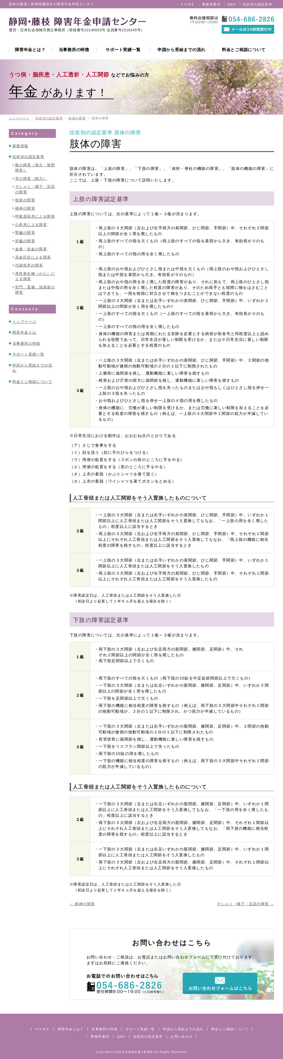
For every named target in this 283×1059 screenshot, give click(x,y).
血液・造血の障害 (31, 249)
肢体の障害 (127, 132)
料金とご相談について (244, 50)
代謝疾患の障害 (29, 265)
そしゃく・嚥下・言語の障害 (245, 904)
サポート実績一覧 (123, 50)
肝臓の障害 (25, 241)
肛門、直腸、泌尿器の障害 (35, 290)
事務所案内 (211, 4)
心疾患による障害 (31, 225)
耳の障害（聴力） (31, 178)
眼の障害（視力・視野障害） (35, 168)
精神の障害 (82, 904)
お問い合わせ (182, 1037)
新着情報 (20, 146)
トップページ (24, 322)
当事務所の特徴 (74, 50)
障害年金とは (24, 332)
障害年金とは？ (30, 50)
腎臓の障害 (25, 233)
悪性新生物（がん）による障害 (35, 276)
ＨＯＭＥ (187, 4)
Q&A (231, 4)
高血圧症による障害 (33, 257)
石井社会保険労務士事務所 (134, 1051)
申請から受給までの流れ (181, 50)
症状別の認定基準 (257, 4)
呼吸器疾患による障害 (35, 216)
